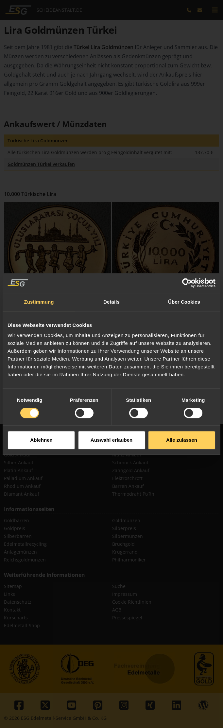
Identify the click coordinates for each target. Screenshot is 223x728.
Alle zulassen (181, 421)
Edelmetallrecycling (25, 544)
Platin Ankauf (18, 470)
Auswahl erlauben (111, 421)
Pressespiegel (127, 617)
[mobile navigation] (215, 10)
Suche (119, 586)
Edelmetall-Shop (22, 625)
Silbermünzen (127, 536)
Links (9, 594)
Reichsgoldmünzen (25, 560)
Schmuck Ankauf (130, 462)
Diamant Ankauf (21, 494)
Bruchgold (123, 544)
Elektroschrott (127, 478)
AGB (116, 610)
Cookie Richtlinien (131, 602)
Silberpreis (124, 528)
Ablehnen (41, 421)
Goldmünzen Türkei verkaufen (41, 164)
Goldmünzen (126, 520)
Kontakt (12, 610)
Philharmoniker (129, 560)
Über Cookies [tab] (184, 283)
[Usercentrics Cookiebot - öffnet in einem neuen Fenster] (186, 264)
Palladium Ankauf (23, 478)
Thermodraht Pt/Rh (133, 494)
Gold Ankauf (17, 455)
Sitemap (13, 586)
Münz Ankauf (126, 455)
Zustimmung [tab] (39, 283)
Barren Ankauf (128, 486)
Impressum (124, 594)
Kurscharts (16, 617)
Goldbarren (16, 520)
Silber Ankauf (18, 462)
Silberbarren (18, 536)
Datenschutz (17, 602)
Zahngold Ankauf (130, 470)
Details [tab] (111, 283)
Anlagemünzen (20, 552)
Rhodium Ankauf (22, 486)
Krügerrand (125, 552)
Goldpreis (14, 528)
